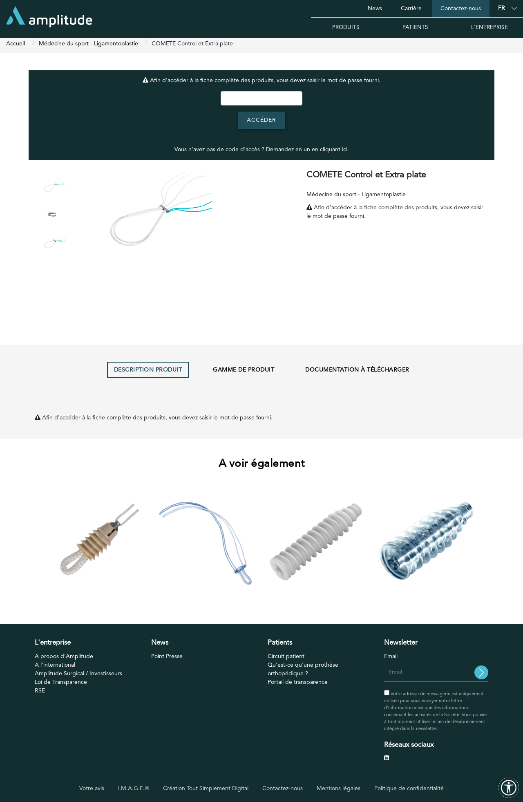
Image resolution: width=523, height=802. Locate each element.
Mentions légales (338, 788)
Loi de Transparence (61, 685)
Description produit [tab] (148, 373)
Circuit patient (286, 659)
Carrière (411, 8)
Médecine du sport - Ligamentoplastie (88, 46)
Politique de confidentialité (409, 788)
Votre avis (91, 788)
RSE (40, 694)
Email (391, 659)
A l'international (55, 668)
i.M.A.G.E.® (133, 788)
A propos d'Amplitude (64, 659)
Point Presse (167, 659)
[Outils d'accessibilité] (508, 787)
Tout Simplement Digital (217, 788)
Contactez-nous (460, 8)
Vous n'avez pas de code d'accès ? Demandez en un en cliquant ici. (261, 152)
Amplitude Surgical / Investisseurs (78, 676)
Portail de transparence (298, 685)
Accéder (261, 123)
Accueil (15, 46)
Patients (415, 27)
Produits (346, 27)
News (375, 8)
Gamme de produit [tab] (243, 373)
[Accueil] (49, 19)
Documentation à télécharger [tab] (357, 373)
